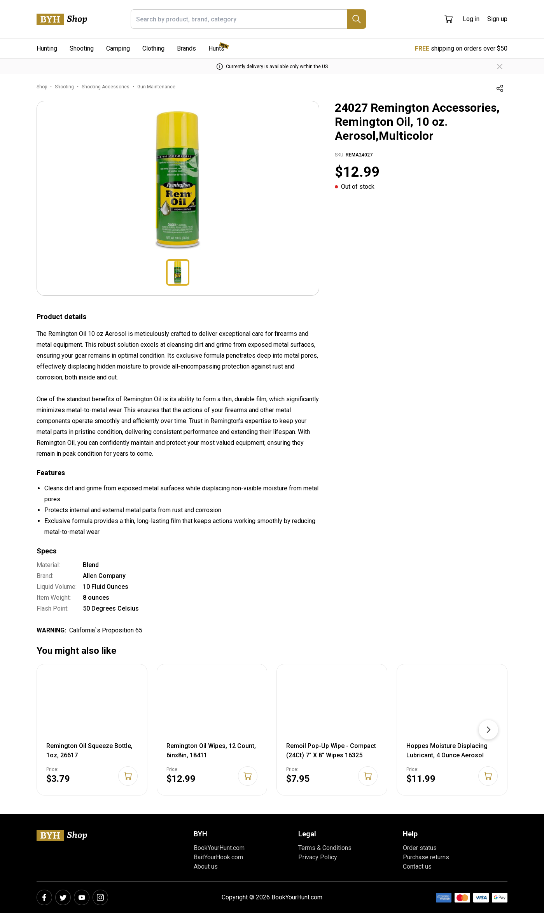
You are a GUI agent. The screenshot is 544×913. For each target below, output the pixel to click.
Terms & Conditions (325, 848)
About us (206, 866)
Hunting (47, 48)
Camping (118, 48)
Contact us (417, 866)
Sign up (497, 19)
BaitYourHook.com (218, 857)
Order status (420, 848)
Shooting (82, 48)
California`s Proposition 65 (105, 630)
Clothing (153, 48)
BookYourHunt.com (219, 848)
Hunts (216, 48)
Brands (186, 48)
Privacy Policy (317, 857)
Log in (471, 19)
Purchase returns (426, 857)
